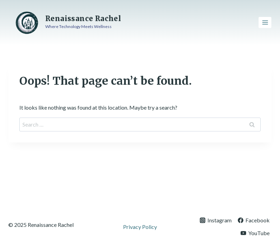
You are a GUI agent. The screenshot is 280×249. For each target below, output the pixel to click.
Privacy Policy (140, 226)
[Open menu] (265, 22)
